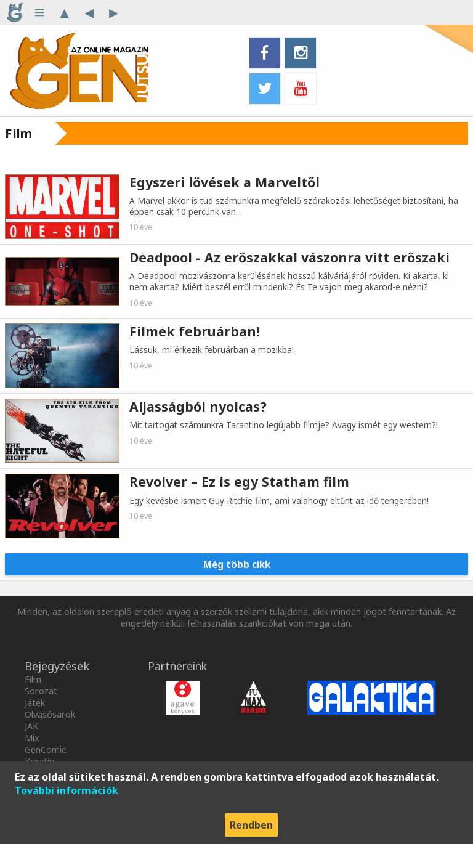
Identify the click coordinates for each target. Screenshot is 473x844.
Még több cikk (236, 564)
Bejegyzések (57, 666)
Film (33, 679)
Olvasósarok (50, 714)
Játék (35, 702)
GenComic (45, 749)
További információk (66, 790)
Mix (32, 738)
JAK (31, 726)
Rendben (251, 825)
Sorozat (41, 691)
